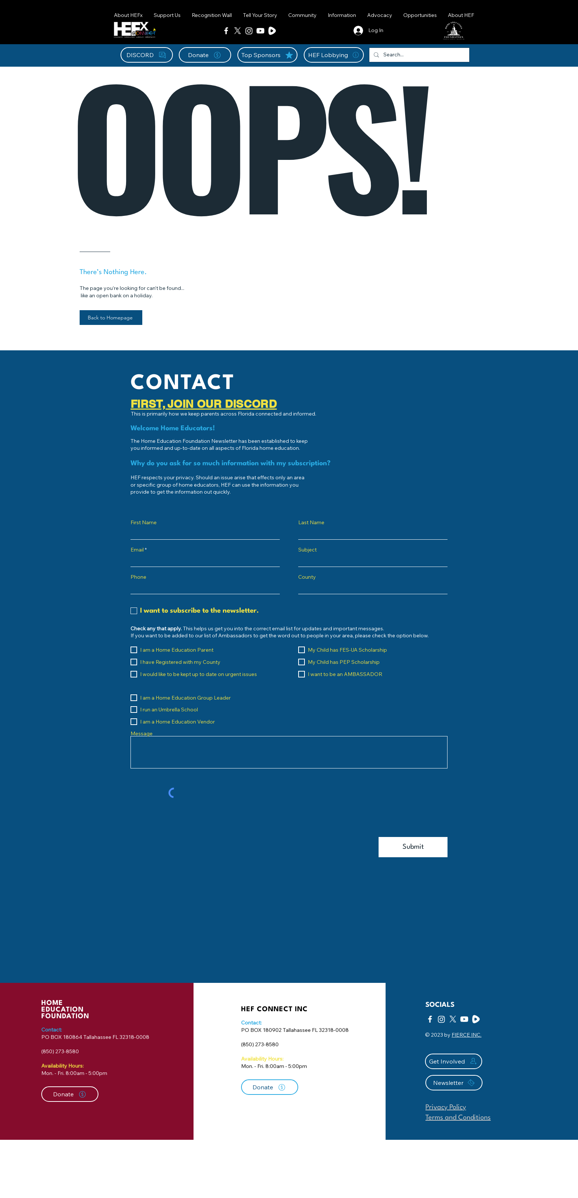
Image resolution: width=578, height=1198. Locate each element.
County (307, 576)
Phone (138, 576)
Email (137, 549)
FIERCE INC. (466, 1034)
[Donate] (205, 55)
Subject (307, 549)
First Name (143, 522)
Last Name (311, 522)
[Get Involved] (453, 1061)
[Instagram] (249, 30)
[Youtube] (260, 30)
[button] (302, 15)
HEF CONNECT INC (274, 1009)
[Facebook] (226, 30)
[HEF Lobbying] (334, 55)
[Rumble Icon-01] (271, 30)
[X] (237, 30)
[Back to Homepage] (111, 317)
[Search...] (418, 55)
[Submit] (413, 847)
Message (141, 733)
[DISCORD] (147, 55)
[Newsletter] (454, 1082)
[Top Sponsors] (267, 55)
